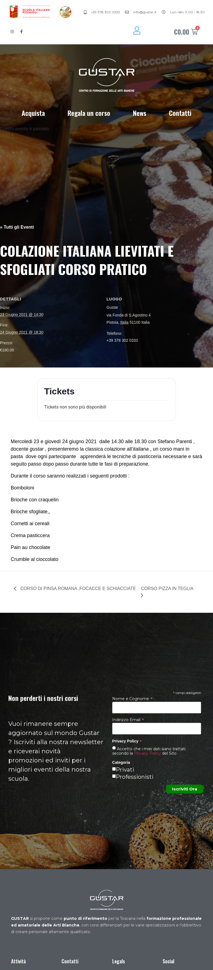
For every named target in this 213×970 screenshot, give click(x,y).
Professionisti (134, 777)
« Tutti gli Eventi (17, 227)
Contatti (180, 113)
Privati (125, 769)
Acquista (33, 113)
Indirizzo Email (128, 719)
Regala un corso (89, 113)
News (139, 113)
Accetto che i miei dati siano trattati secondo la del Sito (149, 751)
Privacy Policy (147, 753)
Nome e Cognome (132, 698)
